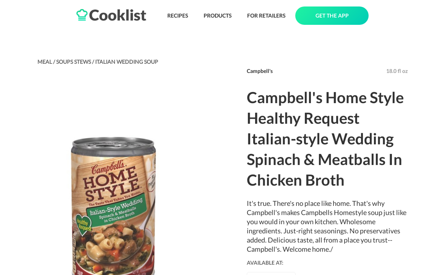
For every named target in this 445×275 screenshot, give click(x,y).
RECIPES (177, 15)
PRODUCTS (218, 15)
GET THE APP (332, 15)
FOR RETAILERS (266, 15)
